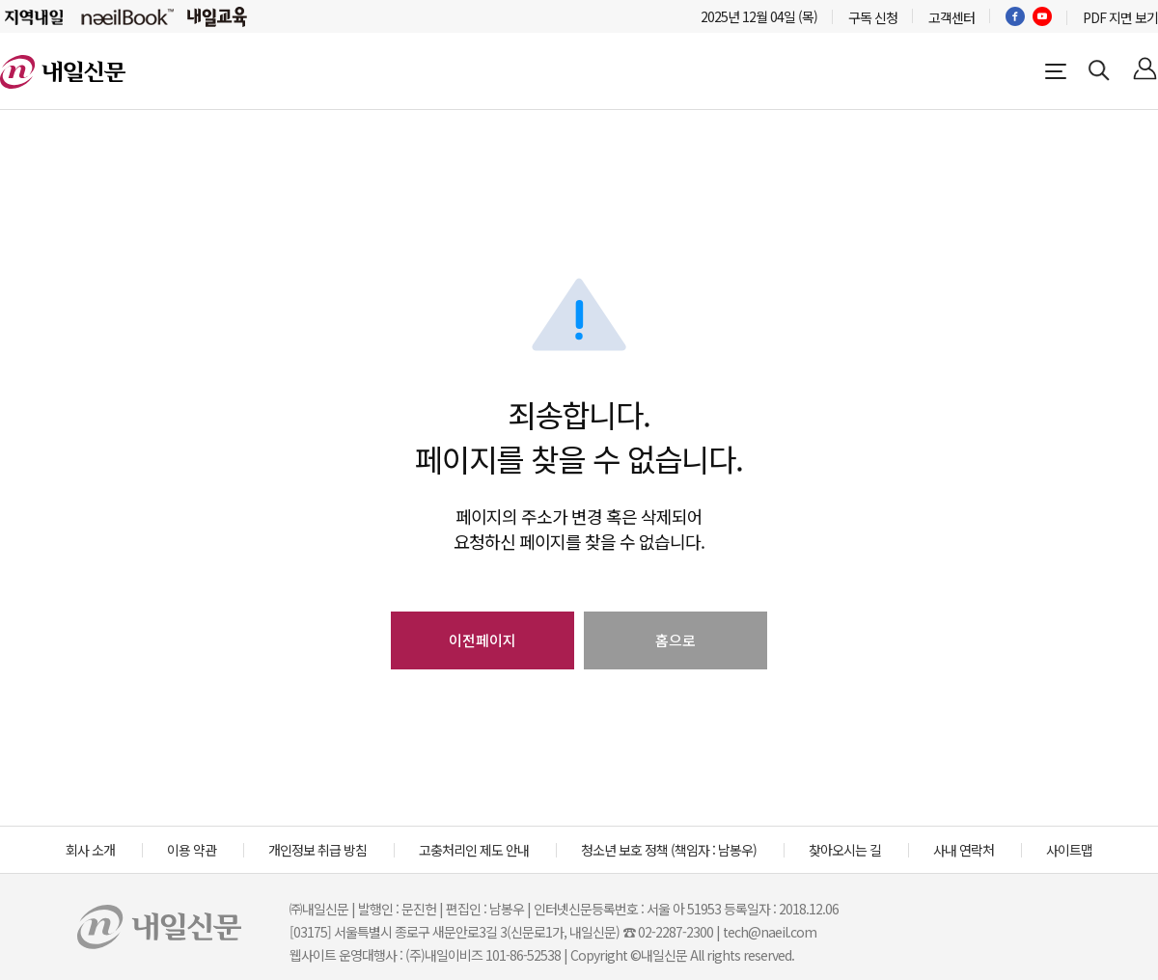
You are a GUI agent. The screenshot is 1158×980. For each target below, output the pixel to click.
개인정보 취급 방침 (317, 849)
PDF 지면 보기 (1120, 17)
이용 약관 (191, 849)
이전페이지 (482, 640)
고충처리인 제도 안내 (474, 849)
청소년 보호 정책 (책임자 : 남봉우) (669, 849)
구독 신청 (872, 17)
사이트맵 (1069, 849)
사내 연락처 (963, 849)
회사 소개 (90, 849)
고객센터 (951, 17)
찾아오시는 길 (845, 849)
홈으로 (675, 640)
